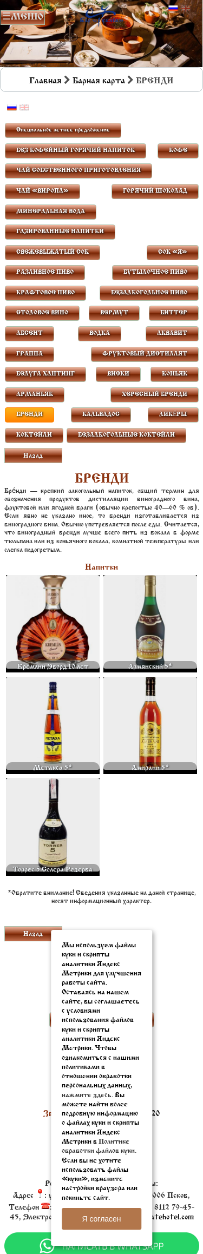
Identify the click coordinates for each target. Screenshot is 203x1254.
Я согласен (101, 1219)
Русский (173, 8)
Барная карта (99, 81)
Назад (33, 456)
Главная (45, 81)
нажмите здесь (87, 1095)
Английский (186, 8)
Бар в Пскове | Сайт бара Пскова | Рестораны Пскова (101, 14)
